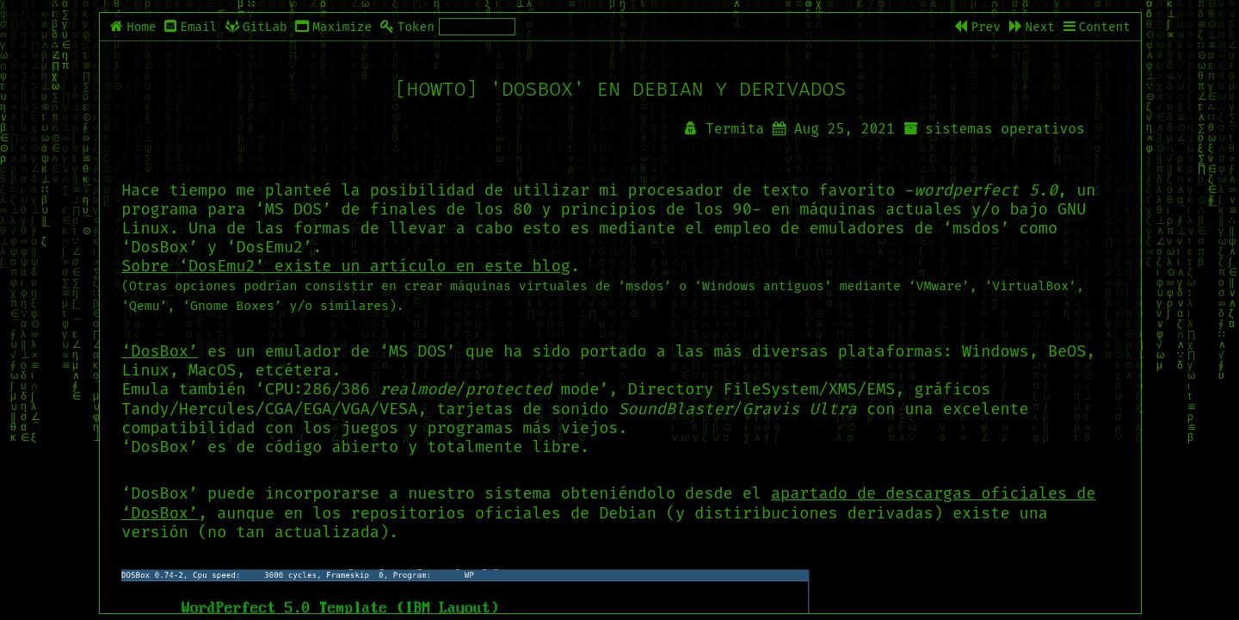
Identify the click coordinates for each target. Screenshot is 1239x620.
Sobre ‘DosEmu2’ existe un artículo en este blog (345, 266)
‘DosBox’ (159, 351)
